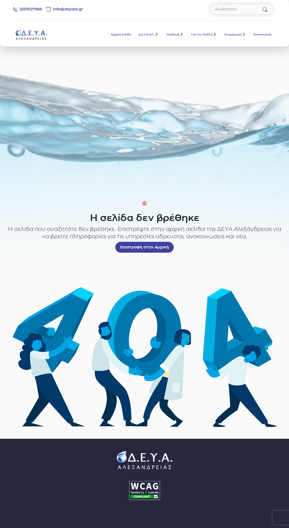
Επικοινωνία (262, 34)
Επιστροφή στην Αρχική (144, 247)
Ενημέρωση (233, 34)
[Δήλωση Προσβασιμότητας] (144, 490)
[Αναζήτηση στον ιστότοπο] (241, 9)
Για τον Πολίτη (202, 34)
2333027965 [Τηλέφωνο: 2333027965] (27, 9)
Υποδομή (172, 34)
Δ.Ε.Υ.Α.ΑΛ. (146, 34)
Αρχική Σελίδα (121, 34)
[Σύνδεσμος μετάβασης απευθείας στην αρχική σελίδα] (31, 34)
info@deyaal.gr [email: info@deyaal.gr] (64, 9)
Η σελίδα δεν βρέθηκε (144, 217)
